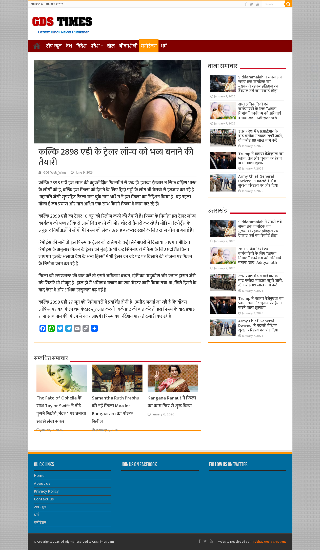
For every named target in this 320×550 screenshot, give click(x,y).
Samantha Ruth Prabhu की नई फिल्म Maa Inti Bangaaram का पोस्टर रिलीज (115, 410)
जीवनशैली (128, 46)
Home (39, 475)
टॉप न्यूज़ (54, 46)
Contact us (44, 499)
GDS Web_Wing (54, 172)
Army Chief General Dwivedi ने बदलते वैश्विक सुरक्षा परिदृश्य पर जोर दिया (258, 181)
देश (69, 46)
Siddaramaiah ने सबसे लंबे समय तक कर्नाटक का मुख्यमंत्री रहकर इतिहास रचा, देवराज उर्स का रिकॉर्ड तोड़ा (260, 84)
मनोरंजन (149, 46)
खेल (111, 46)
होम (37, 45)
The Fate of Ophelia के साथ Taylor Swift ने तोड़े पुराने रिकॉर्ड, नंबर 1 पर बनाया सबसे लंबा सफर (61, 410)
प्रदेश (95, 46)
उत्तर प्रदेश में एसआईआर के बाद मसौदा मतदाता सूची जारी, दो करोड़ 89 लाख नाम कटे (260, 136)
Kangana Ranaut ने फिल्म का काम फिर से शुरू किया (172, 402)
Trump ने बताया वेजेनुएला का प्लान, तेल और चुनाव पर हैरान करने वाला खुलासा (261, 158)
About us (42, 483)
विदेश (81, 46)
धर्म (164, 46)
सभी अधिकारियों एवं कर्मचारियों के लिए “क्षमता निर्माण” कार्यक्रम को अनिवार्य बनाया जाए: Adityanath (259, 111)
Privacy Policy (46, 491)
